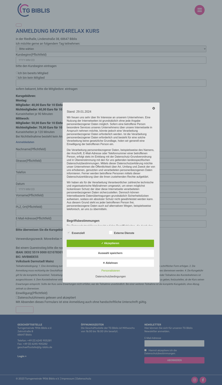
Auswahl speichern (110, 253)
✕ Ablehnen (110, 263)
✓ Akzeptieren (110, 243)
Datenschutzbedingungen (111, 276)
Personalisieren (110, 270)
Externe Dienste (121, 233)
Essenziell (76, 233)
